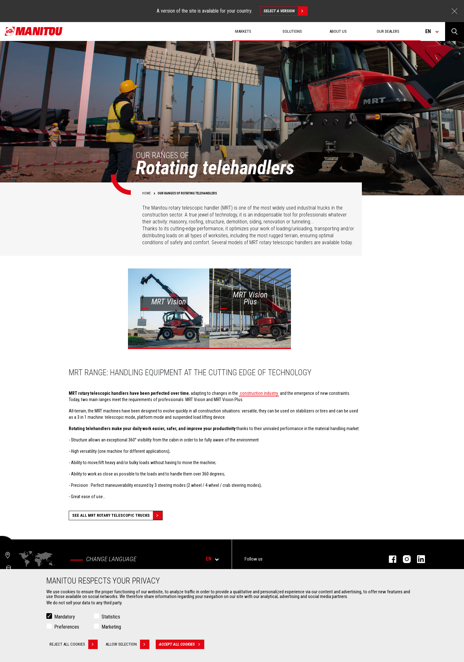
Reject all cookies (73, 644)
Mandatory (64, 617)
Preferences (66, 627)
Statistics (111, 617)
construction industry (259, 393)
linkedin (418, 559)
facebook (389, 559)
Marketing (111, 627)
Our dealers (388, 31)
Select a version (285, 11)
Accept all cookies (181, 644)
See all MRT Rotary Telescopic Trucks (117, 515)
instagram (404, 559)
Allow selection (127, 644)
